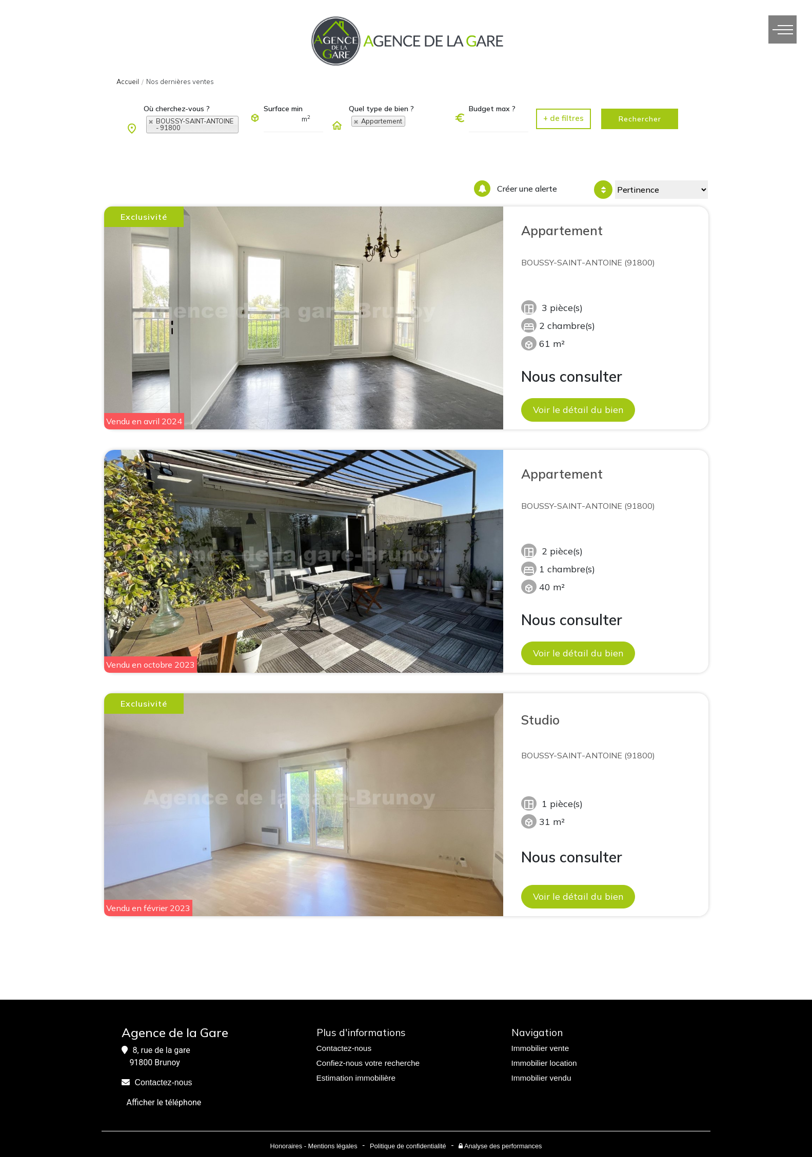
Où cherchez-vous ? (177, 108)
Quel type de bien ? (381, 108)
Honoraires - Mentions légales (314, 1146)
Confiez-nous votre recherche (368, 1063)
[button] (563, 119)
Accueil (127, 81)
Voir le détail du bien (578, 409)
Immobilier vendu (541, 1077)
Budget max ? (492, 108)
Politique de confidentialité (408, 1146)
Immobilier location (544, 1063)
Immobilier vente (540, 1048)
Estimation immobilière (356, 1077)
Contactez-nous (163, 1082)
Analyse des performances (500, 1146)
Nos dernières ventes (180, 81)
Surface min (283, 108)
